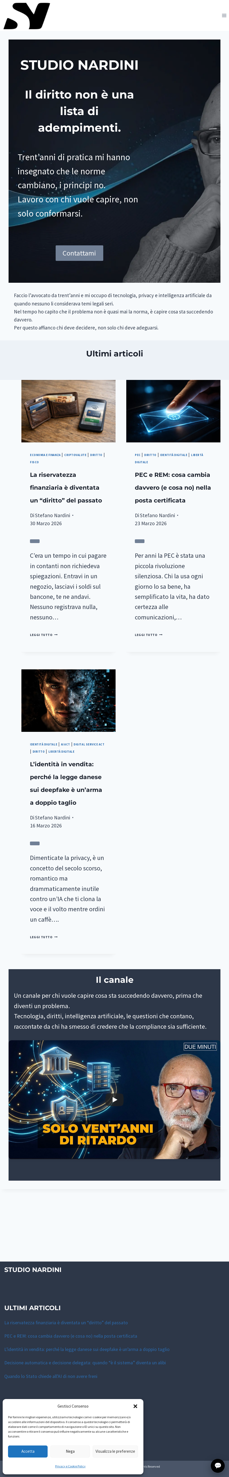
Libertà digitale (157, 475)
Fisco (95, 475)
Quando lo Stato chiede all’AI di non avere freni (55, 1376)
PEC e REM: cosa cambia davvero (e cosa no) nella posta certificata (75, 1336)
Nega (70, 1451)
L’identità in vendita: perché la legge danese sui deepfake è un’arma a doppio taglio (94, 1349)
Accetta (28, 1451)
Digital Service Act (53, 791)
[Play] (114, 1172)
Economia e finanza (53, 468)
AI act (82, 783)
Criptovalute (46, 475)
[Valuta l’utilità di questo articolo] (35, 581)
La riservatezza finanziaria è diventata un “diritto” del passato (63, 513)
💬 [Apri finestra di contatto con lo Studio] (218, 1465)
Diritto (76, 475)
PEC (139, 468)
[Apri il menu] (224, 15)
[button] (135, 1406)
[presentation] (68, 425)
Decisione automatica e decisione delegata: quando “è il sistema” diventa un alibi (91, 1363)
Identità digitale (189, 468)
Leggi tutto (50, 673)
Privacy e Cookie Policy (70, 1466)
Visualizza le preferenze (115, 1451)
